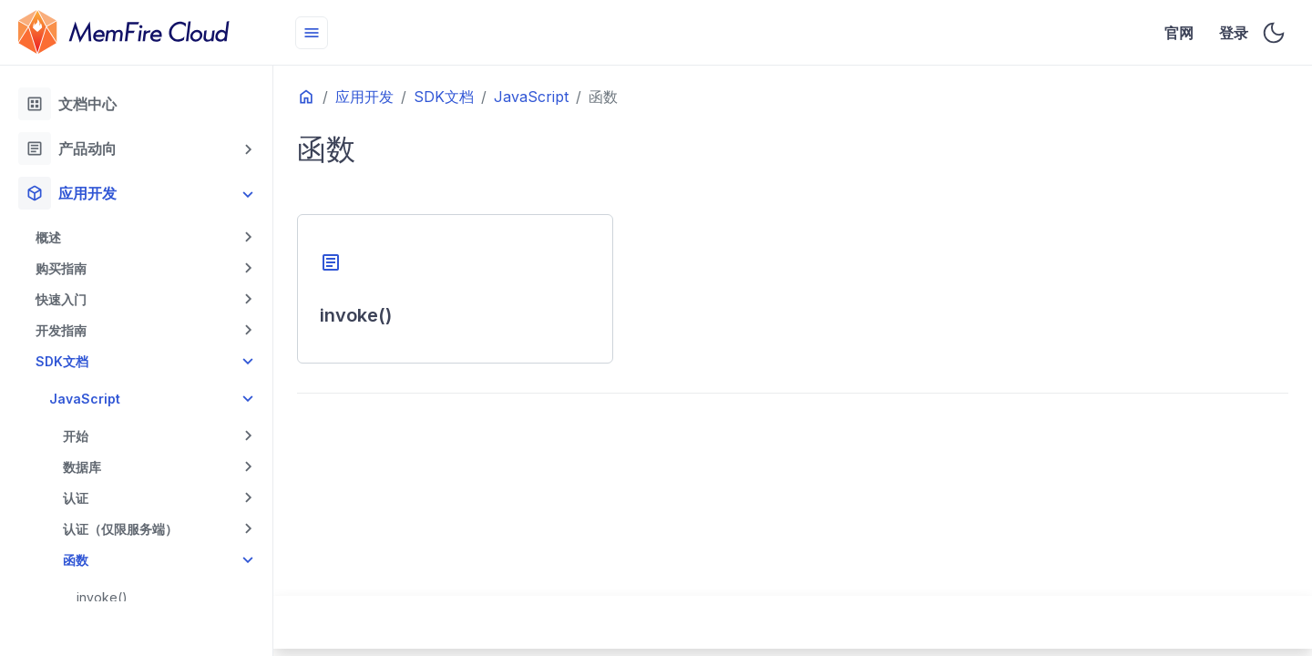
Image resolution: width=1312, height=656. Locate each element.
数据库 (82, 467)
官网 (1179, 33)
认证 (75, 498)
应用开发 (67, 193)
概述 (48, 237)
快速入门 (61, 299)
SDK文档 (62, 361)
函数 (75, 560)
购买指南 (61, 268)
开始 (75, 436)
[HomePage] (136, 33)
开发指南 (61, 330)
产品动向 (67, 148)
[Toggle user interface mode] (1273, 32)
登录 (1234, 33)
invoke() (102, 597)
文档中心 (67, 103)
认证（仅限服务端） (120, 529)
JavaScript (84, 398)
